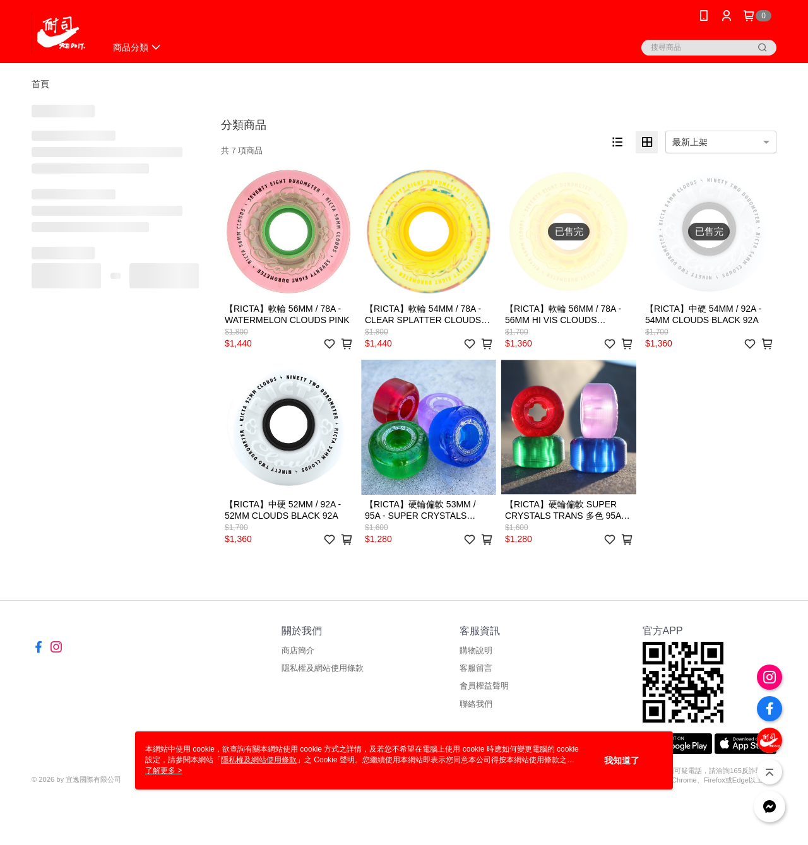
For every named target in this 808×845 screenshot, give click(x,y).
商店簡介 (298, 650)
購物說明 (476, 650)
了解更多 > (163, 770)
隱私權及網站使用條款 (323, 668)
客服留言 (476, 668)
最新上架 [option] (690, 142)
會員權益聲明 (484, 685)
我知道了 (621, 760)
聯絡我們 (476, 704)
